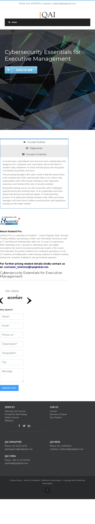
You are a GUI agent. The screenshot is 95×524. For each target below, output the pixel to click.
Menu (12, 22)
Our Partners (56, 417)
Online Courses (12, 417)
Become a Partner (58, 414)
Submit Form (9, 388)
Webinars (9, 420)
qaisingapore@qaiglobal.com (19, 449)
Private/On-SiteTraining (16, 414)
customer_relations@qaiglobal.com (26, 267)
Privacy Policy (16, 480)
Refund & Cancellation (51, 480)
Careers (53, 411)
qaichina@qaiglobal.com (16, 463)
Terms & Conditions (32, 480)
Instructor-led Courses (15, 411)
